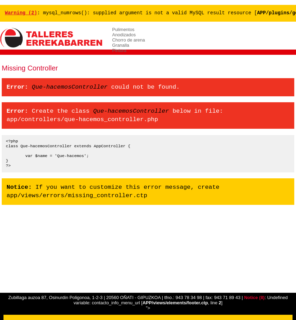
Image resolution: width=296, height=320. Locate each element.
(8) (254, 297)
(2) (21, 13)
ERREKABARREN (52, 38)
